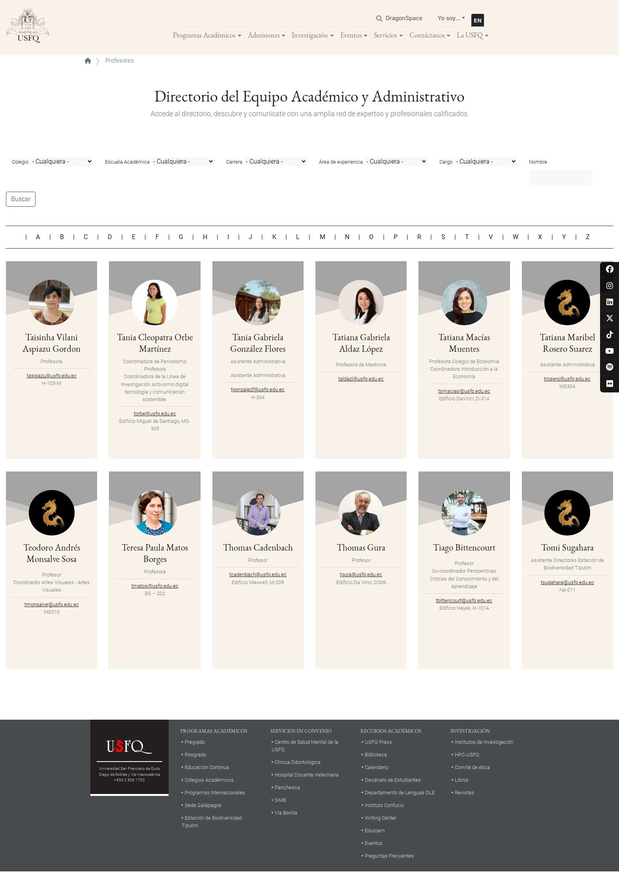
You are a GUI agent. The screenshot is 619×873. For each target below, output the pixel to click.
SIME (280, 801)
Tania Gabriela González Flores (258, 344)
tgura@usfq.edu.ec (361, 576)
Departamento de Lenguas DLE (400, 793)
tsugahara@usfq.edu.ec (567, 583)
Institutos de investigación (484, 743)
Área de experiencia (341, 163)
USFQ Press (378, 743)
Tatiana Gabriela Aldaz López (361, 344)
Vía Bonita (286, 814)
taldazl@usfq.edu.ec (361, 380)
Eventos (351, 35)
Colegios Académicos (209, 781)
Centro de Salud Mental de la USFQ (305, 746)
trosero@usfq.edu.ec (567, 380)
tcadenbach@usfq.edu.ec (258, 576)
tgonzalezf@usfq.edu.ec (258, 391)
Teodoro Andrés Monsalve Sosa (51, 554)
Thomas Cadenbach (258, 548)
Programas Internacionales (215, 793)
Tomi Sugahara (567, 548)
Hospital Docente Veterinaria (307, 776)
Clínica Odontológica (298, 763)
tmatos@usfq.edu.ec (154, 587)
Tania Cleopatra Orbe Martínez (155, 344)
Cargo (445, 163)
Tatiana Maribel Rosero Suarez (567, 344)
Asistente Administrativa (258, 363)
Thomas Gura (361, 548)
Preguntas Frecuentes (389, 857)
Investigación (310, 35)
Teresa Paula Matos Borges (155, 554)
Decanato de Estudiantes (393, 781)
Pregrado (195, 743)
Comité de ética (472, 768)
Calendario (376, 768)
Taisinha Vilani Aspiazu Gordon (51, 344)
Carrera (234, 163)
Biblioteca (376, 755)
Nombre (538, 163)
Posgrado (195, 755)
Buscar (20, 200)
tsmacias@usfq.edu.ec (464, 392)
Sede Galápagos (203, 806)
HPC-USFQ (467, 755)
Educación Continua (207, 768)
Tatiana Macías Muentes (464, 344)
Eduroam (375, 831)
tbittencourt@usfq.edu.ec (464, 602)
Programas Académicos (204, 35)
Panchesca (287, 789)
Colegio (20, 163)
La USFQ (470, 35)
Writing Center (380, 819)
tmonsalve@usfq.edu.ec (51, 605)
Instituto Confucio (384, 806)
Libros (462, 781)
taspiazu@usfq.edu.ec (52, 377)
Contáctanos (427, 35)
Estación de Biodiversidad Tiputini (212, 822)
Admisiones (264, 35)
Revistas (464, 793)
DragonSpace (404, 18)
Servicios (385, 35)
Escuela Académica (127, 163)
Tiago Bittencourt (464, 548)
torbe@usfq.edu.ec (155, 415)
